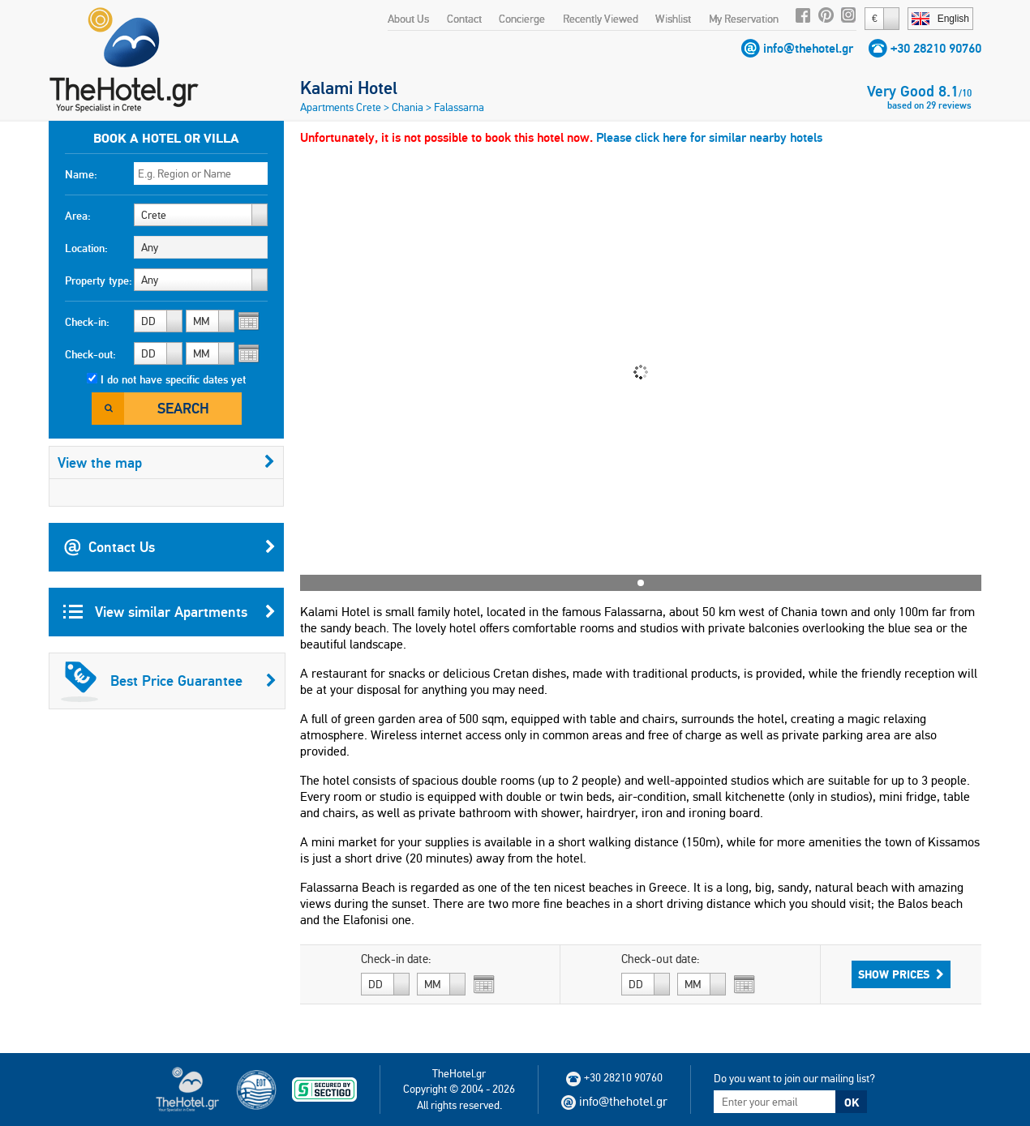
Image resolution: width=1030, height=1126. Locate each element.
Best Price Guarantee (169, 681)
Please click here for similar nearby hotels (709, 137)
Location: (86, 248)
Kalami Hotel (348, 87)
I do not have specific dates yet (173, 379)
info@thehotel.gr (808, 48)
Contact (464, 18)
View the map (166, 462)
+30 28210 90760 (936, 48)
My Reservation (744, 18)
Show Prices (901, 974)
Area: (78, 215)
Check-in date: (396, 959)
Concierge (522, 18)
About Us (408, 18)
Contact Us (169, 547)
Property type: (98, 280)
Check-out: (90, 354)
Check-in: (87, 322)
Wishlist (673, 18)
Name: (81, 174)
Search (183, 408)
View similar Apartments (169, 612)
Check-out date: (660, 959)
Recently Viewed (600, 18)
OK (851, 1102)
